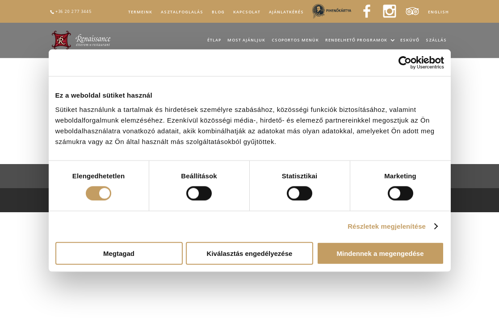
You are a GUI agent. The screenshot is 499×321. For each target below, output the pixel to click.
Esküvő (409, 40)
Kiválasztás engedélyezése (250, 253)
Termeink (140, 12)
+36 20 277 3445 (73, 11)
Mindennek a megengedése (380, 253)
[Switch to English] (438, 13)
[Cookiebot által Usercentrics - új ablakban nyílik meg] (405, 63)
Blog (218, 12)
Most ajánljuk (246, 40)
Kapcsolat (246, 12)
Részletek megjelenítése (387, 226)
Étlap (214, 40)
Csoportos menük (295, 40)
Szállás (436, 40)
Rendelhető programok (356, 40)
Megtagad (118, 253)
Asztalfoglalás (182, 12)
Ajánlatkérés (286, 12)
